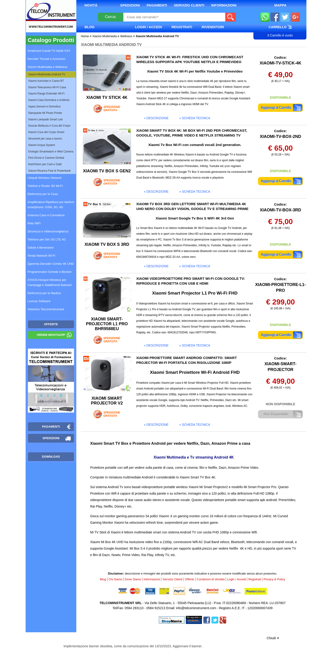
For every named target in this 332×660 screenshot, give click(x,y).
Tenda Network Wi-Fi (41, 255)
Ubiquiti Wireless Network (44, 177)
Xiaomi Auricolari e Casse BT (46, 80)
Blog (90, 27)
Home (85, 36)
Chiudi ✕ (273, 638)
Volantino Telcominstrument (45, 309)
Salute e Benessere (40, 247)
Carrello (280, 27)
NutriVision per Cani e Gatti (45, 164)
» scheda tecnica (194, 118)
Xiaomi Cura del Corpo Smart (46, 132)
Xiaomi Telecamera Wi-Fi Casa (47, 87)
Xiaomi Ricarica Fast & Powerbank (49, 170)
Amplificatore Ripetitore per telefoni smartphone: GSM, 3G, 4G (50, 204)
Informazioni (224, 5)
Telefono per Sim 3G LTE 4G (46, 239)
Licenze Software (38, 301)
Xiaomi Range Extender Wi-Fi (46, 93)
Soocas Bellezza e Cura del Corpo (49, 125)
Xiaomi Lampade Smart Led (45, 119)
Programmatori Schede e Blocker (49, 272)
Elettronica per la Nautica (44, 293)
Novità (91, 5)
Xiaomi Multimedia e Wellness (112, 36)
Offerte (189, 579)
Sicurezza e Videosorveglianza (47, 231)
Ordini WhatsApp (51, 335)
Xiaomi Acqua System (41, 145)
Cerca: (110, 17)
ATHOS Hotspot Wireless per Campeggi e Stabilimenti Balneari (49, 282)
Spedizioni (130, 5)
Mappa (280, 5)
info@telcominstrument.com (196, 608)
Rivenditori (213, 27)
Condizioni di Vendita (211, 579)
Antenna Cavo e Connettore (46, 215)
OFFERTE (51, 324)
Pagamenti (157, 5)
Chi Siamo (115, 579)
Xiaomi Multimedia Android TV (46, 74)
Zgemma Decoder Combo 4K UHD (50, 263)
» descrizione (156, 118)
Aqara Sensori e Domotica (44, 106)
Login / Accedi (148, 27)
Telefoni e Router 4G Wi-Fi (45, 186)
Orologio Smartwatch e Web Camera (50, 151)
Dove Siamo (133, 579)
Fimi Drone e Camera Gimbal (46, 157)
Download (51, 456)
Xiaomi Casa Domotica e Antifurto (48, 100)
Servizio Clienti (189, 5)
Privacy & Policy (274, 579)
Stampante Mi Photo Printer (45, 113)
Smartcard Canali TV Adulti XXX (48, 50)
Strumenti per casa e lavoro (45, 138)
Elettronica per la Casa (42, 194)
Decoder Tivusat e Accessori (46, 59)
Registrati (182, 27)
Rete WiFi (34, 223)
